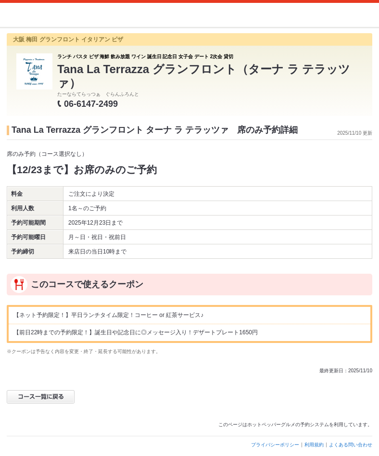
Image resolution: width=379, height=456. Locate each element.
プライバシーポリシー (275, 444)
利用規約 (314, 444)
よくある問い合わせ (350, 444)
